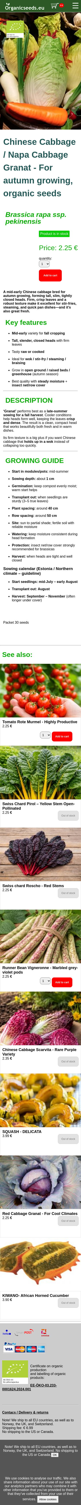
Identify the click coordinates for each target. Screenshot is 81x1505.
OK (55, 1455)
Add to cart (50, 275)
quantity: (45, 258)
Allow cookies (48, 1499)
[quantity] (44, 263)
